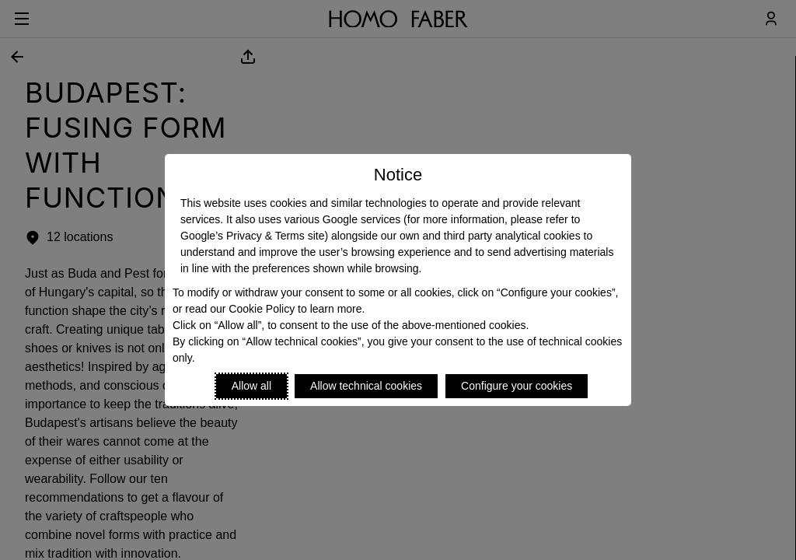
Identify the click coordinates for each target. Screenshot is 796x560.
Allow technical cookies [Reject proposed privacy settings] (366, 386)
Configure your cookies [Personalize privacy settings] (516, 386)
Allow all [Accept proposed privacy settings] (251, 386)
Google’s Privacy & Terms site (252, 235)
